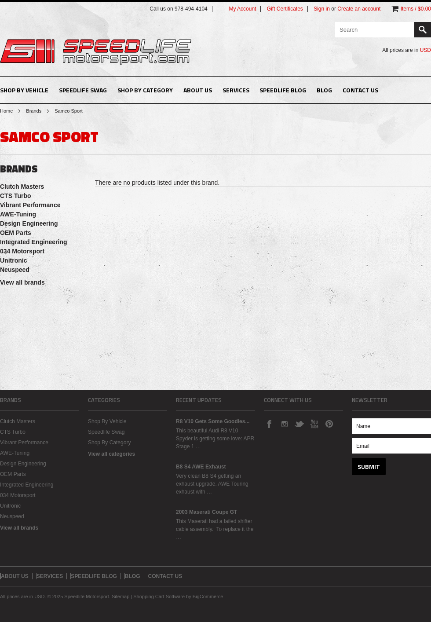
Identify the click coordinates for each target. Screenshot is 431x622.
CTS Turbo (15, 195)
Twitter (299, 423)
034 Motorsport (22, 251)
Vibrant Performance (30, 205)
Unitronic (13, 260)
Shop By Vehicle (24, 90)
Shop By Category (145, 90)
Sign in (322, 9)
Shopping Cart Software (159, 596)
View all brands (22, 282)
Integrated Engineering (33, 241)
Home (6, 110)
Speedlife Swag (83, 90)
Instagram (284, 423)
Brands (33, 110)
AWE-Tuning (18, 214)
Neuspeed (14, 269)
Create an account (358, 9)
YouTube (314, 423)
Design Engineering (29, 223)
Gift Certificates (285, 9)
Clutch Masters (22, 186)
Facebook (269, 423)
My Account (242, 9)
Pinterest (329, 423)
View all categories (111, 454)
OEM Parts (15, 232)
